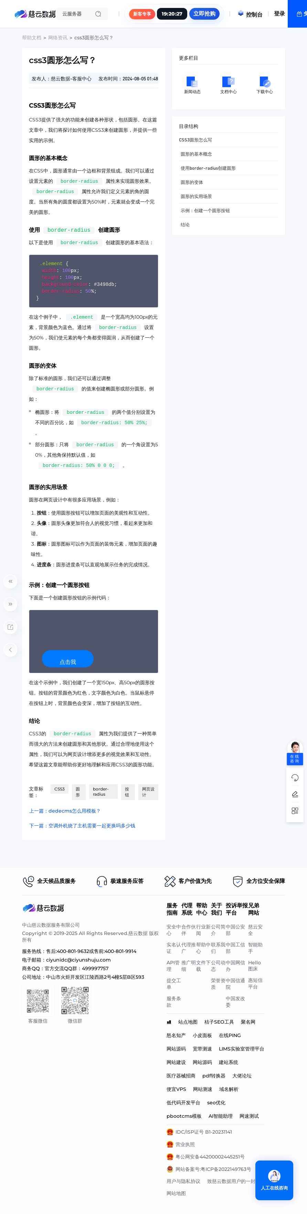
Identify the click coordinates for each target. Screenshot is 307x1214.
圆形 (78, 791)
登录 (279, 13)
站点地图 (188, 1022)
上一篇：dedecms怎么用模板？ (65, 811)
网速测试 (249, 1116)
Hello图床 (254, 965)
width (49, 270)
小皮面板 (202, 1035)
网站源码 (176, 1049)
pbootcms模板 (184, 1116)
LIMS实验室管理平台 (241, 1049)
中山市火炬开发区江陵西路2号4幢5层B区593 (95, 977)
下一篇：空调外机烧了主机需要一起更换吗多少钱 (82, 826)
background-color (65, 284)
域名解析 (229, 1089)
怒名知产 (176, 1035)
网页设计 (148, 791)
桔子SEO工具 (219, 1022)
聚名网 (248, 1022)
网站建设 (176, 1062)
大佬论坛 (242, 1076)
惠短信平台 (255, 983)
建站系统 (228, 1062)
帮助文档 (31, 37)
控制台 (250, 14)
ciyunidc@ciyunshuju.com (78, 960)
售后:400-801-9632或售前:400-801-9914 (91, 951)
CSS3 (59, 789)
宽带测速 (202, 1049)
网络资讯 (57, 37)
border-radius (61, 291)
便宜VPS (176, 1089)
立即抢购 (204, 13)
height (50, 277)
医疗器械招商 (181, 1076)
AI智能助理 (221, 1116)
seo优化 (216, 1102)
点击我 (68, 662)
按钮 (127, 791)
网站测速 (202, 1089)
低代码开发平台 (183, 1102)
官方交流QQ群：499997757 (76, 968)
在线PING (230, 1035)
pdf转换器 (213, 1076)
